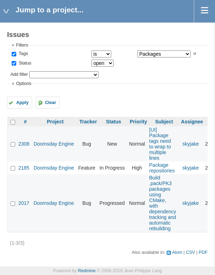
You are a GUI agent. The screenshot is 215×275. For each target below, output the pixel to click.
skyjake (191, 144)
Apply (22, 102)
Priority (138, 121)
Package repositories (162, 167)
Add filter (19, 74)
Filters (22, 45)
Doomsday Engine (54, 144)
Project (55, 121)
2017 (23, 203)
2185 (23, 168)
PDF (203, 252)
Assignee (192, 121)
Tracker (88, 121)
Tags (22, 53)
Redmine (86, 270)
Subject (164, 121)
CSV (190, 252)
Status (24, 63)
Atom (177, 252)
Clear (50, 102)
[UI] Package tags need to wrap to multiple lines (160, 144)
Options (23, 83)
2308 (23, 144)
